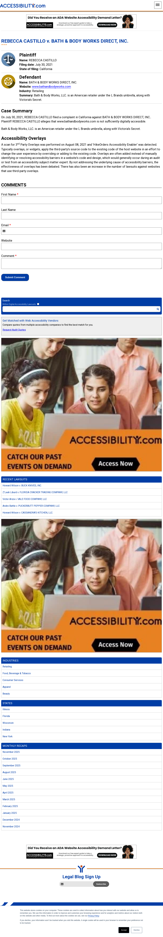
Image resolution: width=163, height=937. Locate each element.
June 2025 (8, 779)
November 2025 (11, 752)
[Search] (81, 309)
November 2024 (11, 826)
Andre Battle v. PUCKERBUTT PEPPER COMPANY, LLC (31, 505)
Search (6, 300)
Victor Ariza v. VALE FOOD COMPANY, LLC (25, 499)
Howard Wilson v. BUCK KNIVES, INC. (22, 485)
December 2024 (11, 819)
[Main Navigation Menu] (157, 5)
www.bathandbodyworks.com (51, 86)
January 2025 (10, 813)
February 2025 (10, 806)
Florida (6, 716)
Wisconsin (8, 722)
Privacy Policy (93, 916)
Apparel (7, 686)
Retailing (7, 666)
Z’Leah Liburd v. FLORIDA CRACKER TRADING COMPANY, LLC (35, 492)
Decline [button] (137, 930)
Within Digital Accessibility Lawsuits (19, 304)
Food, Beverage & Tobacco (17, 673)
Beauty (6, 693)
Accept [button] (124, 930)
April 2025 (8, 792)
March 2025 (9, 799)
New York (8, 736)
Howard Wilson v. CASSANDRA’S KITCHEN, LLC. (28, 512)
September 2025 (11, 765)
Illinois (6, 709)
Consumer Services (13, 680)
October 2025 (10, 758)
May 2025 (8, 785)
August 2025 (9, 772)
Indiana (6, 729)
